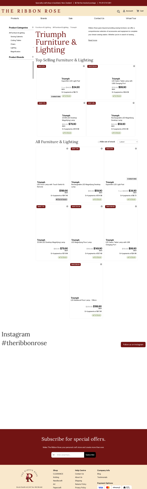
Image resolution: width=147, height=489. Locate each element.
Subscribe (90, 420)
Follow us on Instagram (133, 345)
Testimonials (102, 443)
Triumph (12, 76)
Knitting (56, 443)
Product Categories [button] (21, 28)
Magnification (15, 53)
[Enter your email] (70, 420)
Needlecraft (57, 446)
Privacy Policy (80, 454)
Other (55, 472)
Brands (44, 18)
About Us (78, 443)
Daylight (12, 64)
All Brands (57, 475)
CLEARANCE (58, 439)
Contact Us (99, 18)
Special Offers (58, 479)
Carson (11, 84)
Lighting (22, 49)
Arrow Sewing (14, 80)
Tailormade (13, 72)
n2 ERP (136, 485)
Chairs (13, 45)
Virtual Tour (79, 471)
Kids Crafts (57, 468)
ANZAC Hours (80, 467)
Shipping (78, 446)
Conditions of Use (82, 457)
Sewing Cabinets (17, 37)
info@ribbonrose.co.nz (29, 462)
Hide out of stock (107, 142)
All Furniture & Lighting (17, 33)
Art (54, 450)
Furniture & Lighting (43, 28)
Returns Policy (80, 450)
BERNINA (56, 457)
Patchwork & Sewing (61, 461)
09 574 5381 (106, 3)
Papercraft (57, 454)
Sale (70, 18)
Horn (10, 68)
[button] (127, 11)
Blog (99, 439)
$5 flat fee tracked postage (85, 3)
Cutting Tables (16, 41)
